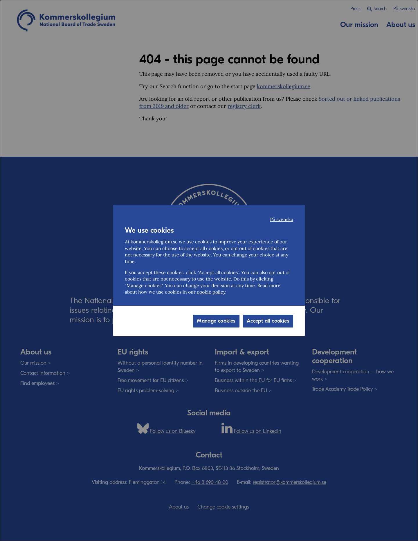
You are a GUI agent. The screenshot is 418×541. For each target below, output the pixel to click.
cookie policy (211, 292)
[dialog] (209, 270)
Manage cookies (216, 321)
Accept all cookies (268, 321)
